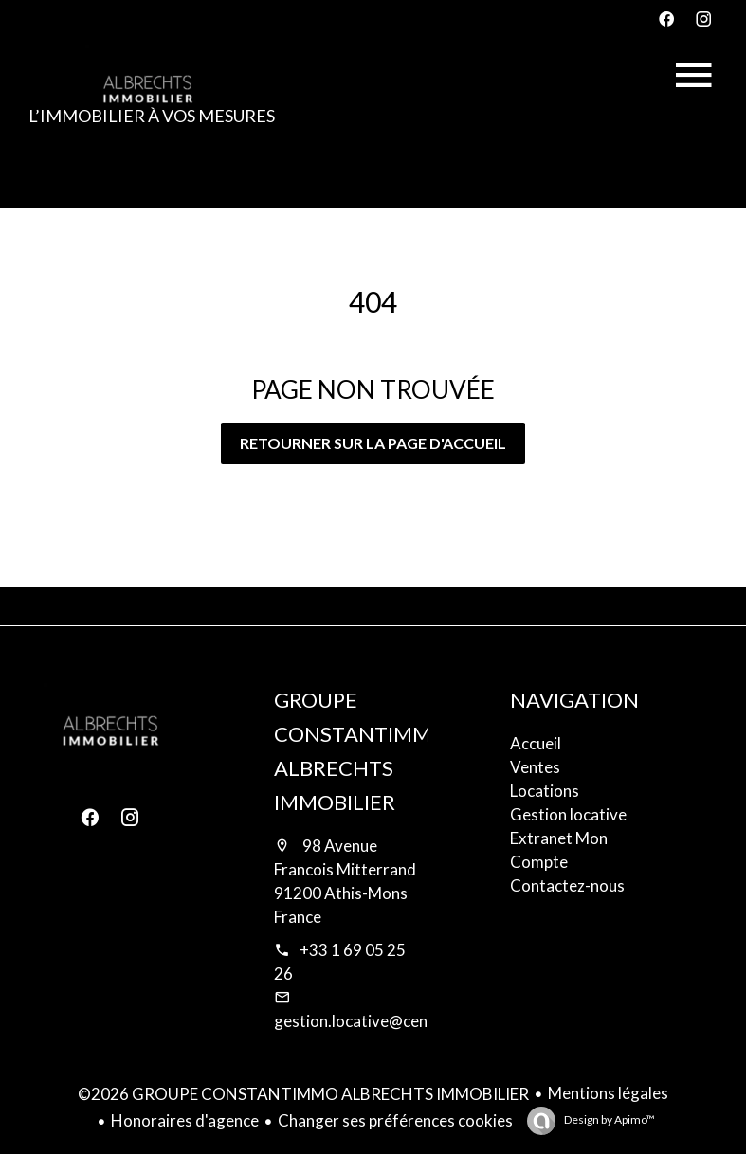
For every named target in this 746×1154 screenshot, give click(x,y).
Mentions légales (608, 1093)
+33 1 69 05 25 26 (340, 961)
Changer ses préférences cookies (395, 1120)
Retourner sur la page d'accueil (373, 443)
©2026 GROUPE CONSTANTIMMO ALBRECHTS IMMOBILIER (303, 1094)
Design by (608, 1119)
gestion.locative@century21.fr (384, 1021)
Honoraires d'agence (185, 1120)
